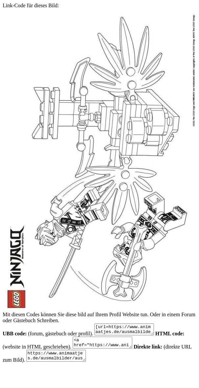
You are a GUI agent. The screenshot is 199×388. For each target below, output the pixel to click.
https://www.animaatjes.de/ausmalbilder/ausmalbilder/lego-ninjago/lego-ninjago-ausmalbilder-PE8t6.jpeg (71, 361)
